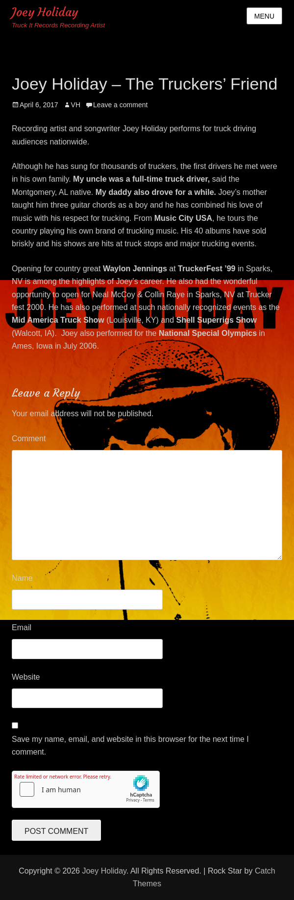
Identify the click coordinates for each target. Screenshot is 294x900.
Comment (29, 438)
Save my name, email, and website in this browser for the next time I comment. (130, 745)
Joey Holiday (45, 12)
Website (26, 677)
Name (22, 578)
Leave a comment (120, 105)
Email (21, 627)
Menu (264, 16)
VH (75, 105)
